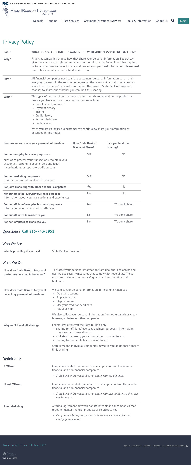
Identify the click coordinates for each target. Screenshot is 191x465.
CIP (44, 445)
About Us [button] (162, 21)
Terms (23, 445)
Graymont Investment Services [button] (103, 21)
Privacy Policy (10, 445)
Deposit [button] (38, 21)
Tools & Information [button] (138, 21)
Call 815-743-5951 (38, 231)
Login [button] (183, 21)
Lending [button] (52, 21)
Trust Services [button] (70, 21)
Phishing (34, 445)
